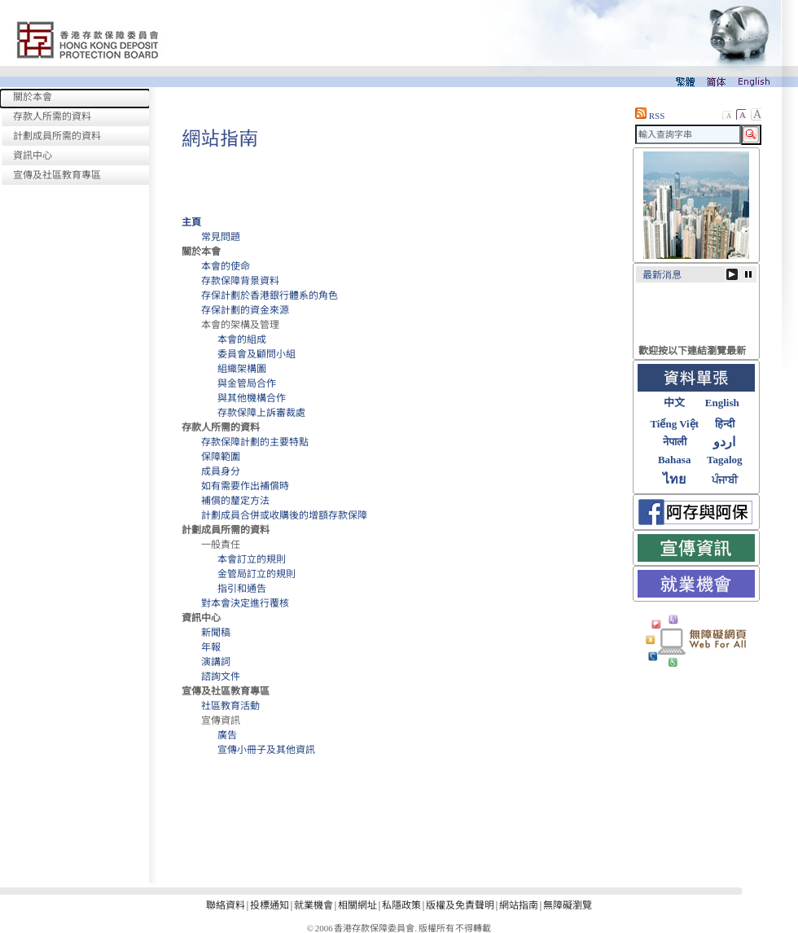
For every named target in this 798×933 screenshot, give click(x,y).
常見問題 (220, 237)
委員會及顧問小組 (256, 354)
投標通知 (269, 905)
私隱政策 (401, 905)
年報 (211, 647)
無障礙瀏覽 (567, 905)
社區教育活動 (230, 706)
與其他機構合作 (251, 398)
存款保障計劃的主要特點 (255, 442)
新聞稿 (215, 632)
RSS (649, 115)
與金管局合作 (246, 383)
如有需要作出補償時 (245, 486)
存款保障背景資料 (240, 281)
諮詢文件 (220, 676)
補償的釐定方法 (235, 500)
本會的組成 (241, 339)
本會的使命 (225, 266)
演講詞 (215, 662)
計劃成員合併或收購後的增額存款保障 (284, 515)
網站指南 (518, 905)
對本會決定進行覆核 (245, 603)
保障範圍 (220, 456)
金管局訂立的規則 (256, 574)
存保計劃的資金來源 (245, 310)
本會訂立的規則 (251, 559)
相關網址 (357, 905)
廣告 (227, 735)
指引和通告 (241, 588)
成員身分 (220, 471)
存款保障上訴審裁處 (261, 412)
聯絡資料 (225, 905)
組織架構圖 (241, 369)
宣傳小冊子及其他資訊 (266, 750)
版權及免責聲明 (460, 905)
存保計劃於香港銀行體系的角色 (269, 295)
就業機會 (313, 905)
